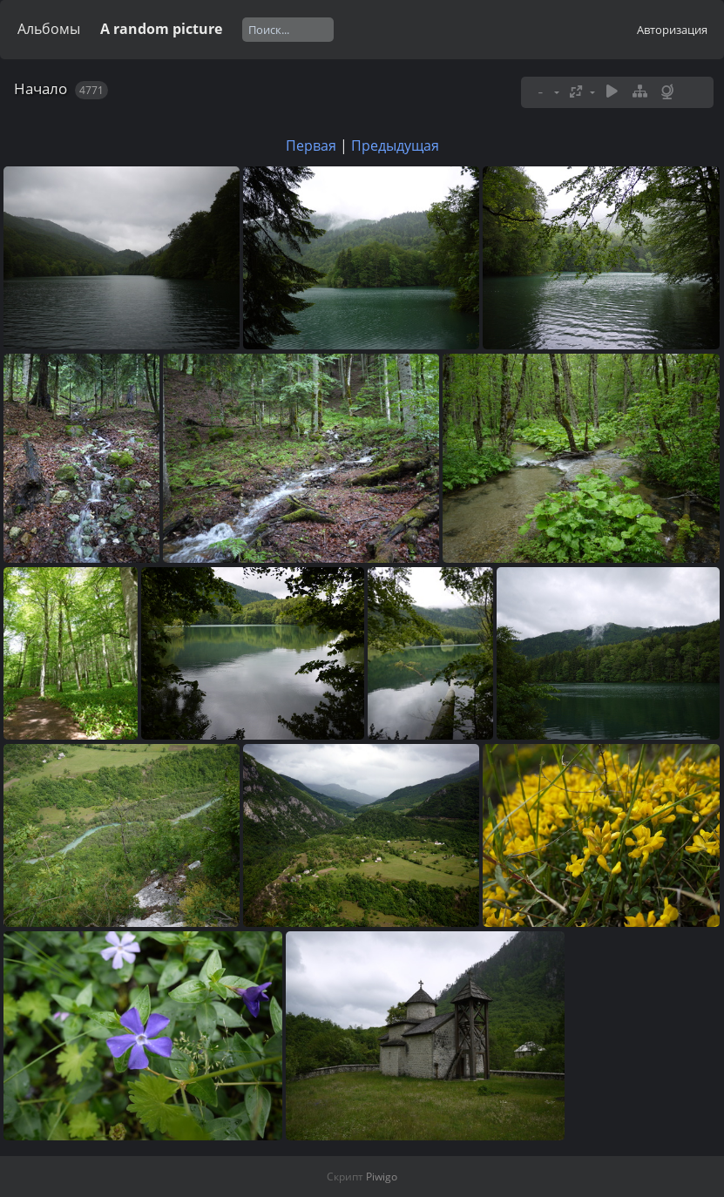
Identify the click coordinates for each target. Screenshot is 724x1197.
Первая (311, 145)
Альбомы (48, 28)
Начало (40, 88)
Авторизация (672, 29)
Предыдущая (395, 145)
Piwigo (381, 1176)
